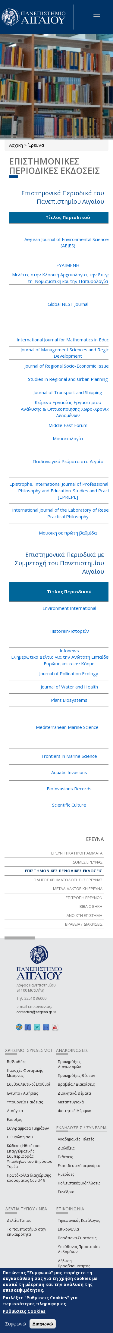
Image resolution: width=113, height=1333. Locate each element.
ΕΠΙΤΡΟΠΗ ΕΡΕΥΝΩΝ (84, 897)
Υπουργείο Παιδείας (25, 1102)
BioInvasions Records (69, 789)
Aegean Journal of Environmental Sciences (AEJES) (67, 242)
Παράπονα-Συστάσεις (77, 1237)
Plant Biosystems (69, 700)
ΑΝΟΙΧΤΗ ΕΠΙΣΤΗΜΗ (84, 915)
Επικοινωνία (68, 1229)
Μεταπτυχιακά (71, 1102)
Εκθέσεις (65, 1156)
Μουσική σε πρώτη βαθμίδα (68, 533)
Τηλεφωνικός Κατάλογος (79, 1220)
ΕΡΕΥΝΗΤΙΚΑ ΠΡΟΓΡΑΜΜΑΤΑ (76, 853)
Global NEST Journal (68, 304)
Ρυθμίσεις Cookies (24, 1311)
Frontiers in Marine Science (69, 756)
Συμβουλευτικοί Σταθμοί (28, 1084)
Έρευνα (36, 145)
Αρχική (16, 145)
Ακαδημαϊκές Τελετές (76, 1139)
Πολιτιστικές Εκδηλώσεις (79, 1183)
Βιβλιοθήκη (17, 1061)
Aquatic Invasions (69, 772)
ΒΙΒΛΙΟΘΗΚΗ (91, 906)
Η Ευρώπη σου (20, 1137)
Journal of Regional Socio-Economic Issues (67, 366)
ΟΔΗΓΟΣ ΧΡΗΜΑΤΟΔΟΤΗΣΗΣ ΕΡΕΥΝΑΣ (67, 880)
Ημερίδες (66, 1174)
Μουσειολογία (68, 438)
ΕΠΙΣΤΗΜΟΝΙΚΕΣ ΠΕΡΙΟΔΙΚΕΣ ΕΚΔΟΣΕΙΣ (63, 871)
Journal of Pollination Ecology (69, 673)
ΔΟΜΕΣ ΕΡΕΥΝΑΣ (87, 862)
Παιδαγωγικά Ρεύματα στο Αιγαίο (68, 461)
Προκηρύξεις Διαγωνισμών (69, 1064)
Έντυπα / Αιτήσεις (22, 1093)
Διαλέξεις (66, 1148)
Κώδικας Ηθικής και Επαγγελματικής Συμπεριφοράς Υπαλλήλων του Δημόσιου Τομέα (29, 1156)
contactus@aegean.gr (36, 1012)
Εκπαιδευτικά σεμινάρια (79, 1165)
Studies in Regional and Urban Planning (68, 379)
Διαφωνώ (42, 1323)
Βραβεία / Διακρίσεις (76, 1084)
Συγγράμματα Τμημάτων (28, 1128)
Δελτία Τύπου (19, 1220)
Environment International (69, 608)
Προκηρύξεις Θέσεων (76, 1075)
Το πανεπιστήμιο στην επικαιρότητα (26, 1232)
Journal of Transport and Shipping (67, 392)
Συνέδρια (66, 1191)
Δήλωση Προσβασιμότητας (74, 1263)
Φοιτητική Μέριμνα (74, 1110)
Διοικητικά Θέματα (74, 1093)
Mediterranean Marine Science (67, 727)
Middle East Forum (68, 425)
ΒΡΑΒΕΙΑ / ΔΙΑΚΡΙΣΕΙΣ (83, 924)
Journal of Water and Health (69, 687)
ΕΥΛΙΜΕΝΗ (68, 265)
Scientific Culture (69, 805)
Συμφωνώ (15, 1324)
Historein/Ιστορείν (69, 631)
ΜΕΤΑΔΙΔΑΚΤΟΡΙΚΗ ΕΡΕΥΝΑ (77, 888)
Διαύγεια (15, 1110)
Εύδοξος (14, 1119)
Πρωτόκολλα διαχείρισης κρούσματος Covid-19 (29, 1178)
